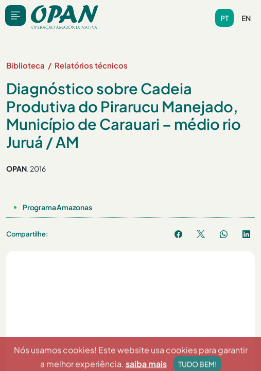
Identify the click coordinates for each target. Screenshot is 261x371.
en (246, 18)
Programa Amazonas (57, 207)
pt (224, 18)
